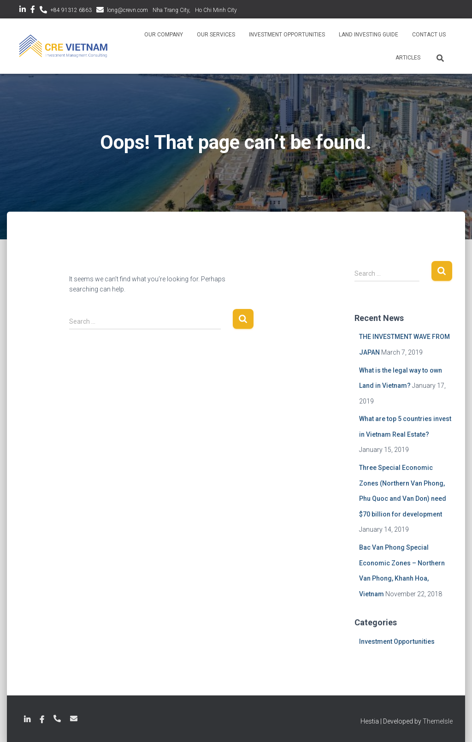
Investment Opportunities (287, 34)
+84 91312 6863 (71, 10)
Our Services (216, 34)
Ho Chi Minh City (216, 10)
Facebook (32, 10)
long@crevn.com (127, 10)
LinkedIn (22, 10)
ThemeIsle (438, 721)
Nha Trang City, (171, 10)
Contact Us (429, 34)
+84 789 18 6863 (57, 718)
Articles (407, 57)
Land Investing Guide (368, 34)
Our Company (163, 34)
